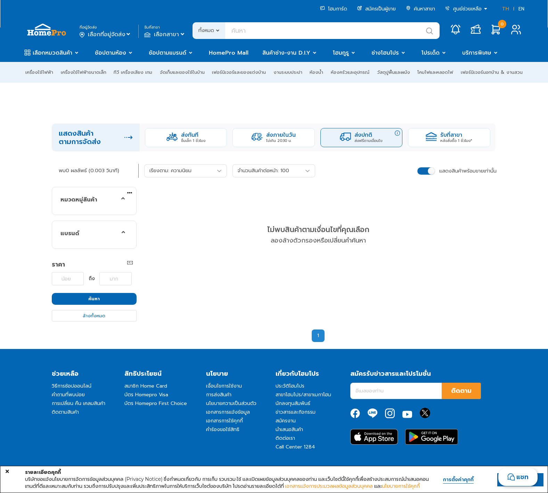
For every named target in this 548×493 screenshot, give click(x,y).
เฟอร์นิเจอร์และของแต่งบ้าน (239, 72)
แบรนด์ (69, 233)
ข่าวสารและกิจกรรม (296, 412)
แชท (522, 477)
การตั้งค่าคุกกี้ (458, 479)
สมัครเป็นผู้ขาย (376, 9)
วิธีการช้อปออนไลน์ (71, 386)
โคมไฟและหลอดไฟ (435, 72)
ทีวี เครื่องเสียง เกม (133, 72)
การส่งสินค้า (218, 394)
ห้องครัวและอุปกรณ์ (350, 72)
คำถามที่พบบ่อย (68, 394)
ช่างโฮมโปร (385, 53)
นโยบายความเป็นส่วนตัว (231, 403)
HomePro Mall (228, 53)
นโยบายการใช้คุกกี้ (401, 486)
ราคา (58, 264)
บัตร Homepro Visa (146, 394)
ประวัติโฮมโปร (290, 386)
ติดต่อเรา (285, 438)
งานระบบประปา (287, 72)
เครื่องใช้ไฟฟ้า (39, 72)
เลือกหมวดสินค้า (52, 53)
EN (521, 9)
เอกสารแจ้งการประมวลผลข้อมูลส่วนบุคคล (329, 486)
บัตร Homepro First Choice (155, 403)
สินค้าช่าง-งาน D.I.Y (286, 53)
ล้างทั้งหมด (94, 315)
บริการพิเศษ (476, 53)
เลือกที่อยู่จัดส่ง (105, 34)
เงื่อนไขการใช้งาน (224, 386)
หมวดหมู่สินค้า (78, 200)
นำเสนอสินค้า (289, 429)
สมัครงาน (286, 420)
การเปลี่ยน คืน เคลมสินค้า (78, 403)
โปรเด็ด (431, 53)
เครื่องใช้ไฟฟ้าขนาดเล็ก (83, 72)
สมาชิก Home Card (145, 386)
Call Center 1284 (295, 447)
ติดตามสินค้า (65, 412)
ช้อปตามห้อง (110, 53)
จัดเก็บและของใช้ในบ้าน (182, 72)
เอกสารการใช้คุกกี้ (224, 420)
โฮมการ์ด (333, 9)
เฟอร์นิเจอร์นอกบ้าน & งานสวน (492, 72)
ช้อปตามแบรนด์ (167, 53)
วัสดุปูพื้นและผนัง (393, 72)
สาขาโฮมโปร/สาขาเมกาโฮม (303, 394)
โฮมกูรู (341, 53)
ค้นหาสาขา (420, 9)
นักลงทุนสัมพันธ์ (293, 403)
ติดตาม (461, 391)
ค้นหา (94, 298)
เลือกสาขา (165, 34)
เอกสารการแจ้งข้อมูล (228, 412)
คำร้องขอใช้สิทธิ (222, 429)
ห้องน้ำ (316, 72)
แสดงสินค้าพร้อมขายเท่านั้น (468, 171)
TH (505, 9)
